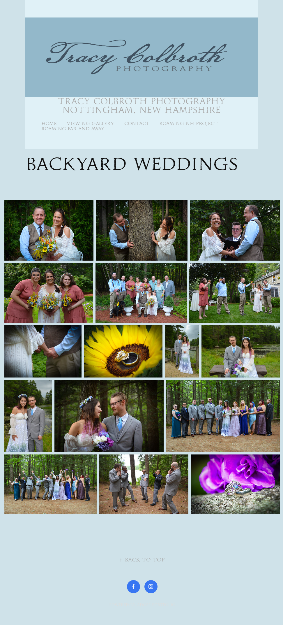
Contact (136, 123)
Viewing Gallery (90, 123)
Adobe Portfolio (156, 605)
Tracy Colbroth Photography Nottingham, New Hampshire (143, 105)
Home (49, 123)
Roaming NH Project (188, 123)
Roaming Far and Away (73, 128)
